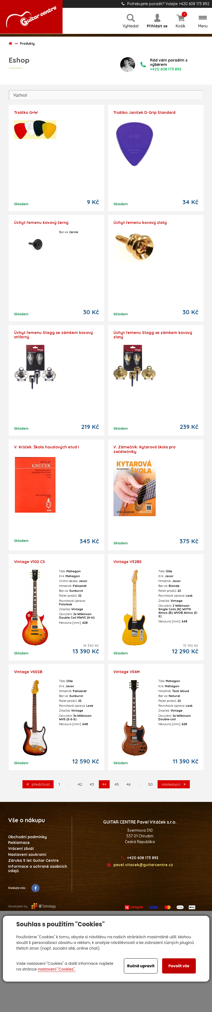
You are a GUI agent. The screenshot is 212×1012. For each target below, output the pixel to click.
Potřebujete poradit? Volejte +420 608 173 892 (165, 3)
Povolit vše (178, 966)
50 (150, 784)
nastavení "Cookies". (56, 969)
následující (174, 784)
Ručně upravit (141, 966)
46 (128, 784)
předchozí (38, 784)
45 (117, 784)
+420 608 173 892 (139, 858)
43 (92, 784)
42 (80, 784)
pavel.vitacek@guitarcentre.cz (140, 865)
